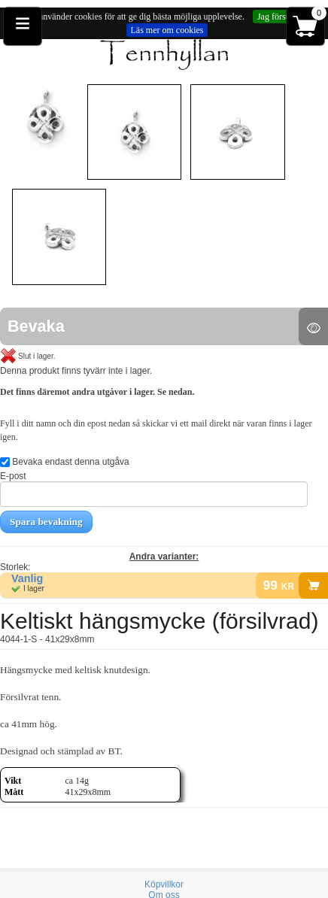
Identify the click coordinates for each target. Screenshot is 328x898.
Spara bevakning (46, 521)
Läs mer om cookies (167, 30)
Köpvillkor (164, 884)
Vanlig (27, 578)
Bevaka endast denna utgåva (64, 462)
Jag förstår (276, 16)
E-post (154, 489)
